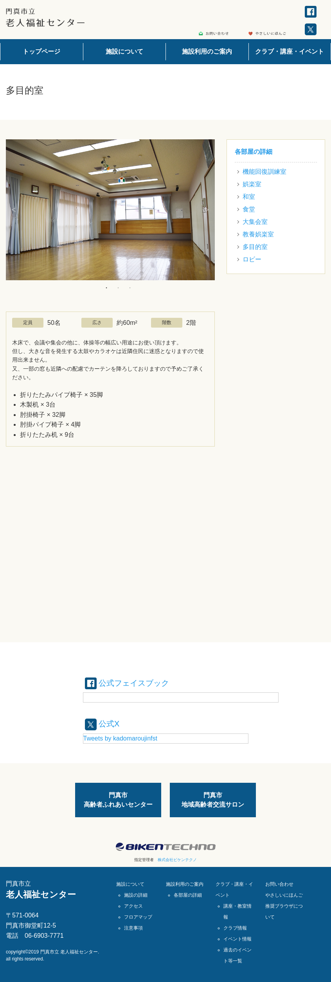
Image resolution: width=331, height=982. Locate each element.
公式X (102, 723)
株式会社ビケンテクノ (177, 860)
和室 (249, 196)
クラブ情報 (235, 928)
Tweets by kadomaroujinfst (120, 738)
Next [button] (207, 210)
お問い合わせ (279, 884)
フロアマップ (138, 917)
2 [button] (118, 288)
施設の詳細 (136, 895)
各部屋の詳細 (253, 151)
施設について (124, 51)
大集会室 (255, 221)
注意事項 (133, 928)
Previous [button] (14, 210)
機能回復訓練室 (264, 171)
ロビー (252, 259)
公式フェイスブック (127, 683)
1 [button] (106, 288)
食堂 (249, 209)
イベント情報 (237, 939)
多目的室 (255, 246)
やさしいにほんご (284, 895)
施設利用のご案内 (207, 51)
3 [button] (130, 288)
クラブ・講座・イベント (289, 51)
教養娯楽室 (258, 234)
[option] (110, 209)
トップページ (41, 51)
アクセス (133, 906)
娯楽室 (252, 184)
